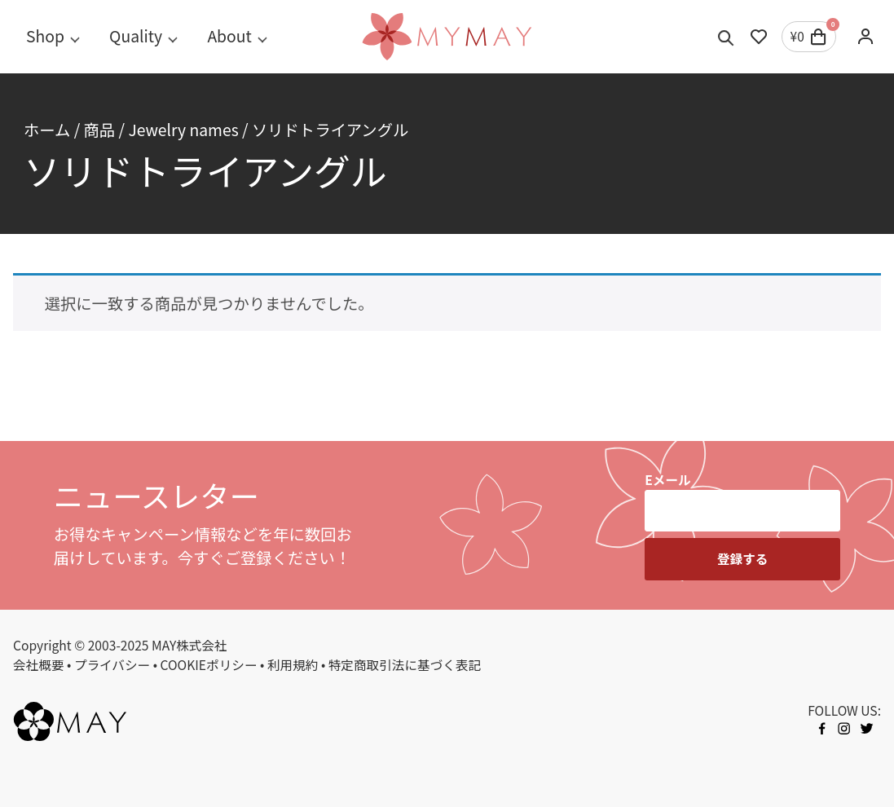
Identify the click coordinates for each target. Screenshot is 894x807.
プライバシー (112, 664)
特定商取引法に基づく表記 (405, 664)
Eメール (667, 479)
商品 (100, 129)
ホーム (47, 129)
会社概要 (38, 664)
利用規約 (293, 664)
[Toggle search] (726, 36)
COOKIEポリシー (209, 664)
